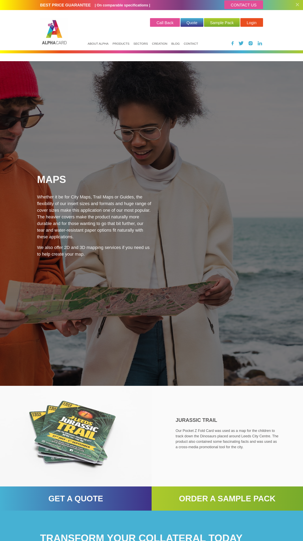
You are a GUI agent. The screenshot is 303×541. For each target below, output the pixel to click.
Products (120, 43)
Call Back (164, 23)
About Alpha (98, 43)
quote (192, 23)
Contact (191, 43)
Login (252, 23)
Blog (175, 43)
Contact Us (243, 5)
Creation (159, 43)
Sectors (141, 43)
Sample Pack (222, 23)
